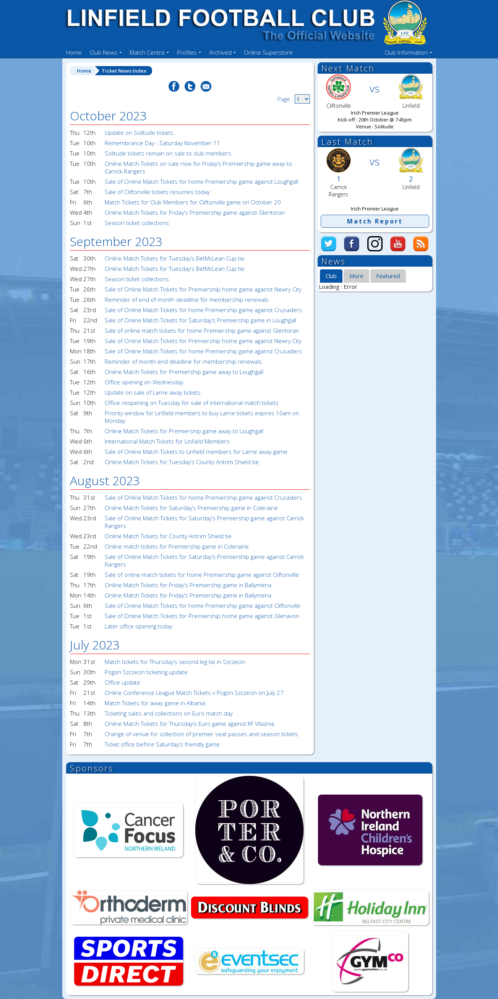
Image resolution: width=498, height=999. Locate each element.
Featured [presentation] (388, 276)
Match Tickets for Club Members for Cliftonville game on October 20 (193, 202)
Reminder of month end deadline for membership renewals (183, 361)
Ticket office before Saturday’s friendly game (162, 744)
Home (74, 52)
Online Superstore (268, 52)
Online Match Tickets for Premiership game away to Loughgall (184, 372)
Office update (122, 682)
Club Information (406, 52)
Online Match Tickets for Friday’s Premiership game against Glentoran (195, 212)
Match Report (375, 221)
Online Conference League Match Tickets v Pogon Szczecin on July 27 (194, 692)
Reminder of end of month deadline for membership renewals (187, 299)
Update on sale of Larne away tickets (153, 392)
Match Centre (147, 52)
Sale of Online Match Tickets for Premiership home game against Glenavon (202, 616)
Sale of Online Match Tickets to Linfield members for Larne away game (196, 451)
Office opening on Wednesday (144, 382)
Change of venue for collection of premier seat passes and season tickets (201, 734)
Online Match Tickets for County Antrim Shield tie (168, 536)
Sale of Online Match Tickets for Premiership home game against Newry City (203, 289)
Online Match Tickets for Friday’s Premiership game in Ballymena (188, 585)
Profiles (187, 52)
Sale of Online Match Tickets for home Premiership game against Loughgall (201, 181)
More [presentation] (356, 276)
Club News (103, 52)
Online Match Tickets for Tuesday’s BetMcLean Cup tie (175, 258)
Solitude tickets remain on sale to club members (168, 153)
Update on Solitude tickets (139, 132)
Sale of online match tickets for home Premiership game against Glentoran (202, 330)
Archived (220, 52)
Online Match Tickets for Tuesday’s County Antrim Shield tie (182, 462)
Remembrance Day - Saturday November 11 (162, 143)
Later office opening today (138, 626)
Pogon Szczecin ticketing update (146, 672)
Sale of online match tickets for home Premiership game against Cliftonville (202, 574)
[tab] (331, 276)
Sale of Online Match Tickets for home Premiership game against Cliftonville (202, 605)
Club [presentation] (331, 276)
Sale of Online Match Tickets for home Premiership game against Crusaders (203, 310)
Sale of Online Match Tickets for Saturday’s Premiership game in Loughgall (200, 320)
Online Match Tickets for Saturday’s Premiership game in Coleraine (191, 508)
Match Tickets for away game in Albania (155, 703)
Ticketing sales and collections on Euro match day (169, 713)
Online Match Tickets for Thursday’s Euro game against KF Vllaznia (189, 723)
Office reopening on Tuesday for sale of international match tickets (192, 402)
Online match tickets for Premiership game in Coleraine (177, 546)
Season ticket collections (137, 223)
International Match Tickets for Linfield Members (167, 441)
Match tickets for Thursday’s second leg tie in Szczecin (175, 661)
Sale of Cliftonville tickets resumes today (157, 192)
